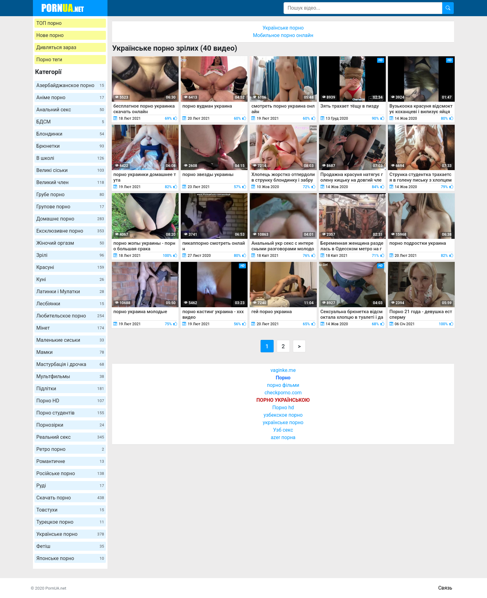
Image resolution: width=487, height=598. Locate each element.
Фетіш (70, 546)
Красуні (70, 267)
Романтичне (70, 461)
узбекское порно (283, 415)
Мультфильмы (70, 376)
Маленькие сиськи (70, 340)
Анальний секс (70, 110)
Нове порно (50, 35)
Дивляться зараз (56, 47)
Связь (445, 588)
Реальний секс (70, 437)
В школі (70, 158)
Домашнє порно (70, 219)
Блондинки (70, 134)
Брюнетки (70, 146)
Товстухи (70, 510)
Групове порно (70, 207)
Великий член (70, 182)
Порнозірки (70, 425)
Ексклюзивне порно (70, 231)
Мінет (70, 328)
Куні (70, 279)
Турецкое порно (70, 522)
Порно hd (283, 407)
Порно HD (70, 401)
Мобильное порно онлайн (283, 35)
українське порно (283, 422)
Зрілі (70, 255)
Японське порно (70, 558)
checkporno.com (283, 393)
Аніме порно (70, 97)
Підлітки (70, 389)
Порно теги (49, 60)
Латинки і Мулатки (70, 291)
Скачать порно (70, 498)
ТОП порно (48, 23)
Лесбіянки (70, 304)
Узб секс (283, 430)
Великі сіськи (70, 170)
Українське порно (70, 534)
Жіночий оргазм (70, 243)
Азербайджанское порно (70, 85)
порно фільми (283, 385)
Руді (70, 486)
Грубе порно (70, 194)
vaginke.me (283, 370)
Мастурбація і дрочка (70, 364)
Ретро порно (70, 449)
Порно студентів (70, 413)
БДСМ (70, 122)
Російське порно (70, 473)
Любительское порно (70, 316)
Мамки (70, 352)
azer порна (283, 437)
